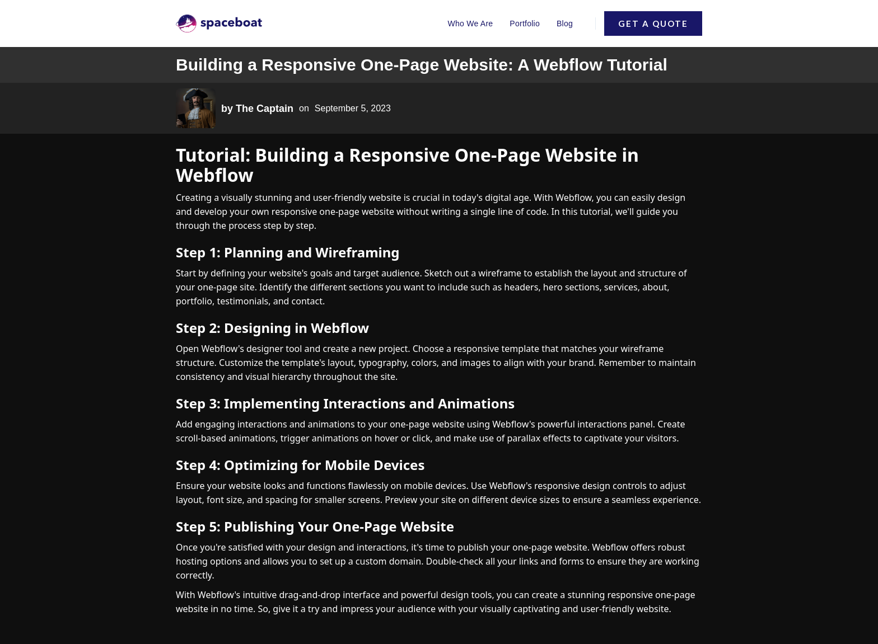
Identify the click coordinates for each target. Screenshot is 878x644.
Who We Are (470, 23)
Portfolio (525, 23)
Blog (565, 23)
